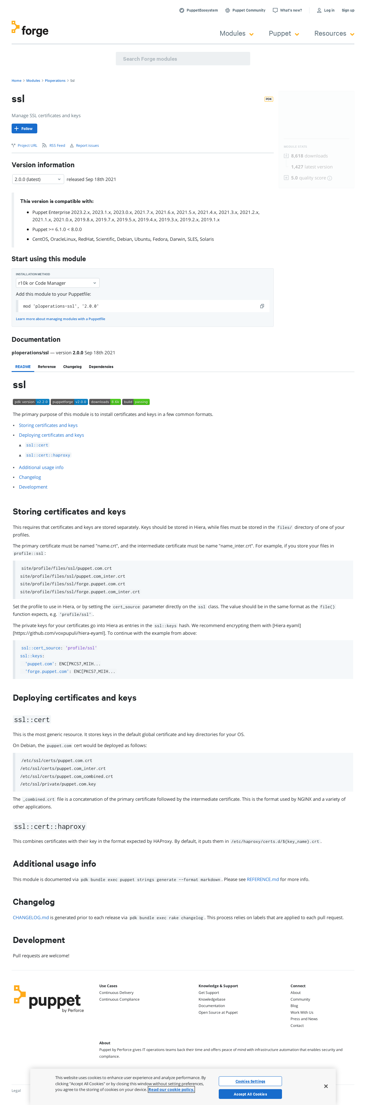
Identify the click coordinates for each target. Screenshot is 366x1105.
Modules (237, 32)
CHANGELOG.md (31, 917)
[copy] (262, 306)
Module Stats (295, 146)
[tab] (23, 366)
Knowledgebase (212, 999)
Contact (297, 1025)
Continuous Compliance (119, 999)
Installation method (33, 274)
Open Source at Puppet (218, 1012)
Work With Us (302, 1012)
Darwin (177, 239)
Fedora (160, 239)
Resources (334, 32)
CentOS (40, 239)
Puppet (284, 32)
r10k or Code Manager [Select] (57, 283)
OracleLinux (63, 239)
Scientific (105, 239)
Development (33, 487)
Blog (294, 1005)
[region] (183, 1087)
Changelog (30, 477)
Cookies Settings (250, 1081)
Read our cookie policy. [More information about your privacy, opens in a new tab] (171, 1089)
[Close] (326, 1086)
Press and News (304, 1018)
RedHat (85, 239)
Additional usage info (41, 467)
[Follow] (24, 128)
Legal (16, 1090)
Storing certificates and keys (48, 425)
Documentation (212, 1005)
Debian (124, 239)
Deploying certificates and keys (51, 435)
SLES (192, 239)
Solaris (207, 239)
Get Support (209, 992)
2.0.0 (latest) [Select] (38, 179)
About (296, 992)
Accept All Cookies (250, 1094)
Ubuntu (142, 239)
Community (300, 999)
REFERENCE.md (263, 879)
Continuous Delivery (116, 992)
